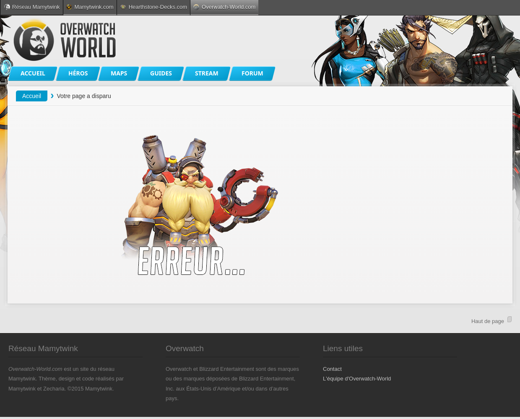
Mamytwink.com (89, 7)
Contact (332, 369)
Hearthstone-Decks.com (153, 7)
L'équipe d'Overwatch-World (357, 378)
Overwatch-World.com (224, 7)
